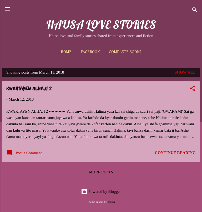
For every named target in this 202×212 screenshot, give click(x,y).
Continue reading (175, 153)
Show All (185, 72)
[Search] (194, 11)
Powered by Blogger (101, 191)
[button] (192, 89)
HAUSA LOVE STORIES (101, 24)
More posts (101, 172)
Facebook (90, 52)
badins (111, 201)
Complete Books (125, 52)
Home (66, 52)
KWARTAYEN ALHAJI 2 (29, 88)
